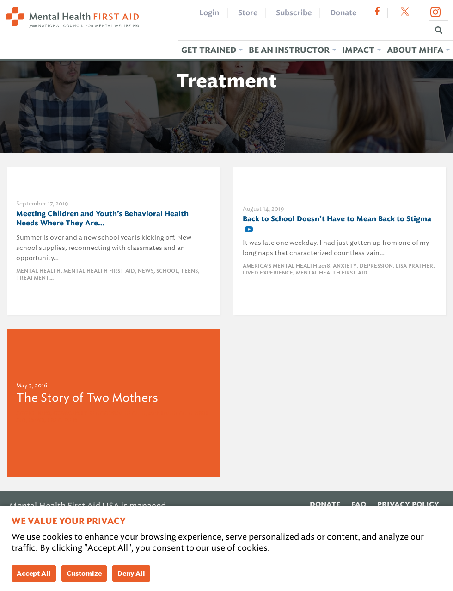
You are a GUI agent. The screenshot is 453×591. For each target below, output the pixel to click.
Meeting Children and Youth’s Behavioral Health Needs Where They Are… (102, 218)
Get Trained (208, 49)
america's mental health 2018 (286, 265)
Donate (343, 13)
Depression (376, 265)
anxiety (345, 265)
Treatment (32, 277)
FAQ (358, 504)
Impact (358, 49)
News (145, 271)
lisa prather (414, 265)
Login (209, 13)
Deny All (131, 573)
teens (189, 271)
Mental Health (38, 271)
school (167, 271)
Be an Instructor (289, 49)
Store (247, 13)
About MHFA (415, 49)
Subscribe (294, 13)
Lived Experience (268, 272)
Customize (84, 573)
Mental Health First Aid (99, 271)
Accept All (34, 573)
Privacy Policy (408, 504)
